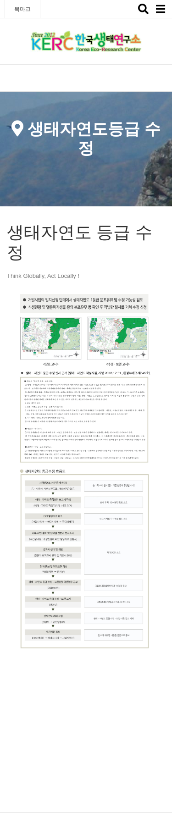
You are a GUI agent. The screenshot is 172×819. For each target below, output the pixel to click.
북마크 (22, 9)
